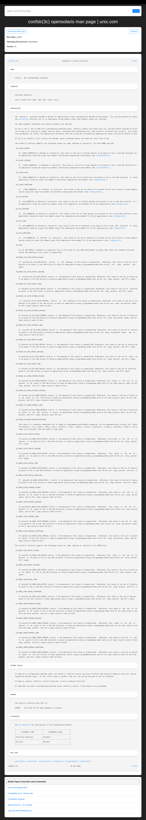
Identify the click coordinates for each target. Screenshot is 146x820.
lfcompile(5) (121, 204)
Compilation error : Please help (20, 793)
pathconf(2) (20, 761)
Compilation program (16, 799)
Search (136, 11)
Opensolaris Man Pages (16, 31)
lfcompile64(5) (102, 155)
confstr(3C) (14, 61)
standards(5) (85, 761)
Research (134, 31)
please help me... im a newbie (20, 805)
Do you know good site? (17, 788)
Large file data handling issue (20, 811)
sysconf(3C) (24, 119)
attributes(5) (25, 725)
